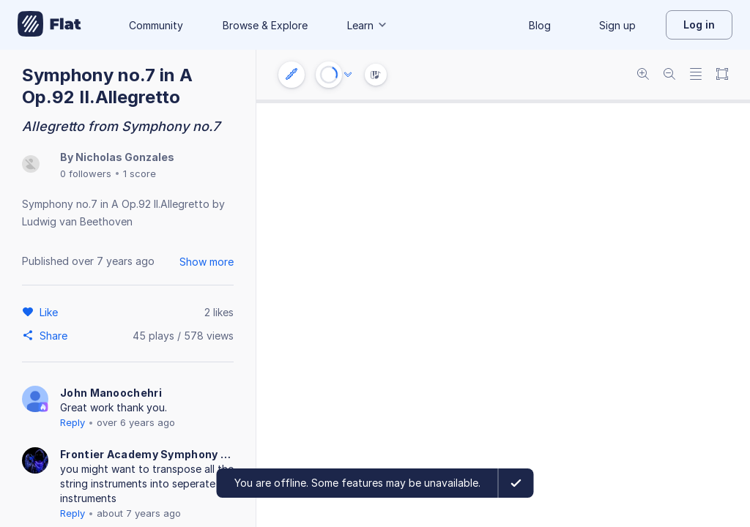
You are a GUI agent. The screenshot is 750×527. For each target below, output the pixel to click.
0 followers (85, 173)
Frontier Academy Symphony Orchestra (146, 454)
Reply (72, 422)
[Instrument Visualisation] (376, 75)
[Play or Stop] (329, 74)
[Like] (51, 312)
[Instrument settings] (291, 74)
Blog (540, 25)
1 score (139, 173)
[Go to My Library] (49, 25)
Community (156, 25)
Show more (206, 261)
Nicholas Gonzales (124, 157)
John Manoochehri (111, 392)
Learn (367, 25)
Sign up (617, 25)
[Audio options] (348, 74)
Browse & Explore (265, 25)
